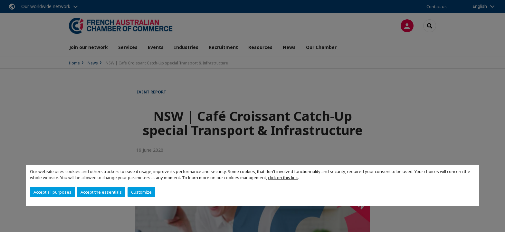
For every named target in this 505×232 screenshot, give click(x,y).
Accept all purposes (52, 192)
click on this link (283, 177)
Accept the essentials (101, 192)
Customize (141, 192)
